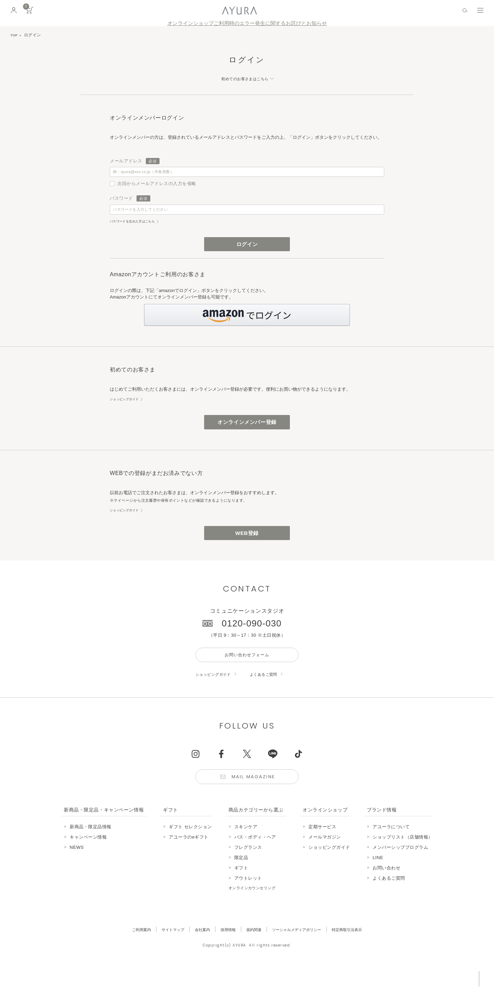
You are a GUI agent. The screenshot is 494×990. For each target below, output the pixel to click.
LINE (378, 880)
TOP (14, 35)
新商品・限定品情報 (90, 849)
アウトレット (248, 900)
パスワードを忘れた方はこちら (137, 229)
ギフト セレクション (190, 849)
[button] (247, 326)
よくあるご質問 (272, 693)
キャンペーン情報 (88, 859)
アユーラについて (391, 849)
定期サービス (322, 849)
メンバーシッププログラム (400, 869)
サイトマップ (163, 951)
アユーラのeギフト (189, 859)
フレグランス (248, 869)
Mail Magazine (254, 798)
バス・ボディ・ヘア (255, 859)
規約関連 (253, 951)
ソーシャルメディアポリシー (302, 951)
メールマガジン (324, 859)
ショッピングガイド (127, 410)
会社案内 (196, 951)
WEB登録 (247, 548)
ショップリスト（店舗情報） (403, 859)
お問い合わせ (386, 890)
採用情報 (225, 951)
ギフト (241, 890)
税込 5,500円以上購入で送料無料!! (424, 978)
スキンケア (246, 849)
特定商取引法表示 (359, 951)
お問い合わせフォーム (247, 673)
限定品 (241, 880)
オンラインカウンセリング (256, 910)
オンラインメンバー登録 (247, 434)
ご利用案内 (128, 951)
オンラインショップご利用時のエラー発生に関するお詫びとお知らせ (247, 23)
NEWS (77, 869)
